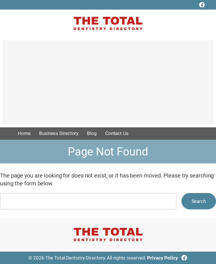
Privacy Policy (162, 258)
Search (199, 201)
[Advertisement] (108, 85)
